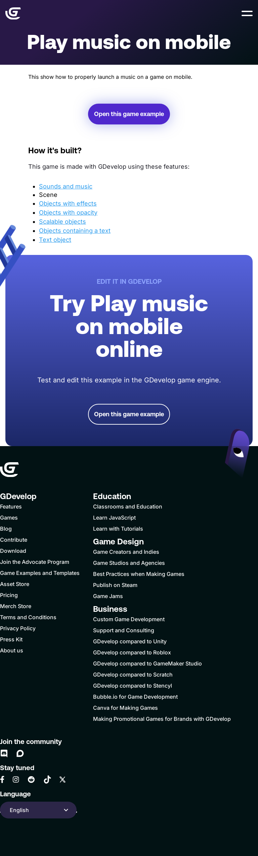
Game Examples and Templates (40, 573)
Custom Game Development (129, 619)
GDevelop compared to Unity (130, 641)
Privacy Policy (18, 628)
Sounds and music (65, 186)
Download (13, 550)
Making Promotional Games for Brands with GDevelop (162, 718)
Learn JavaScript (114, 517)
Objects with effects (68, 203)
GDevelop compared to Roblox (132, 652)
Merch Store (15, 606)
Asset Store (14, 584)
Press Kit (11, 639)
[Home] (13, 13)
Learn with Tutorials (118, 528)
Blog (6, 528)
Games (9, 517)
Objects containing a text (75, 230)
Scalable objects (62, 221)
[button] (247, 13)
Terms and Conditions (28, 617)
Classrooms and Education (127, 506)
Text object (55, 239)
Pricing (9, 595)
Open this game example (129, 113)
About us (11, 650)
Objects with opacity (68, 212)
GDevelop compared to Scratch (133, 674)
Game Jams (108, 596)
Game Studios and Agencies (129, 562)
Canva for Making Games (125, 707)
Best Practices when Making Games (138, 574)
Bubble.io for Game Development (135, 696)
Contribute (13, 539)
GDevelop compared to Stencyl (132, 685)
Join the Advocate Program (34, 561)
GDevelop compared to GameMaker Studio (147, 663)
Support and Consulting (123, 630)
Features (11, 506)
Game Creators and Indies (126, 551)
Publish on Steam (115, 585)
